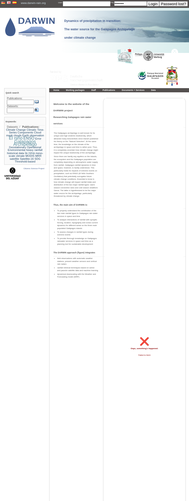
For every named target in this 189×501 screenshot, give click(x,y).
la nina (30, 153)
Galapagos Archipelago (25, 143)
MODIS (30, 155)
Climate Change (16, 129)
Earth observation (33, 135)
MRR (38, 155)
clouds (17, 135)
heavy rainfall (34, 149)
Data (153, 90)
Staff (93, 90)
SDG (37, 158)
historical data (15, 153)
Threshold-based (25, 161)
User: (60, 2)
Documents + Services (133, 90)
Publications (109, 90)
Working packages (75, 90)
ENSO (28, 138)
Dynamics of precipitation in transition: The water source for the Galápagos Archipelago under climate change (99, 29)
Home (56, 90)
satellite (14, 158)
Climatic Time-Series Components (26, 131)
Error (38, 138)
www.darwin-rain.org (33, 2)
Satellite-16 (27, 158)
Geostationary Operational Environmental (24, 149)
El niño (16, 138)
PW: (112, 2)
